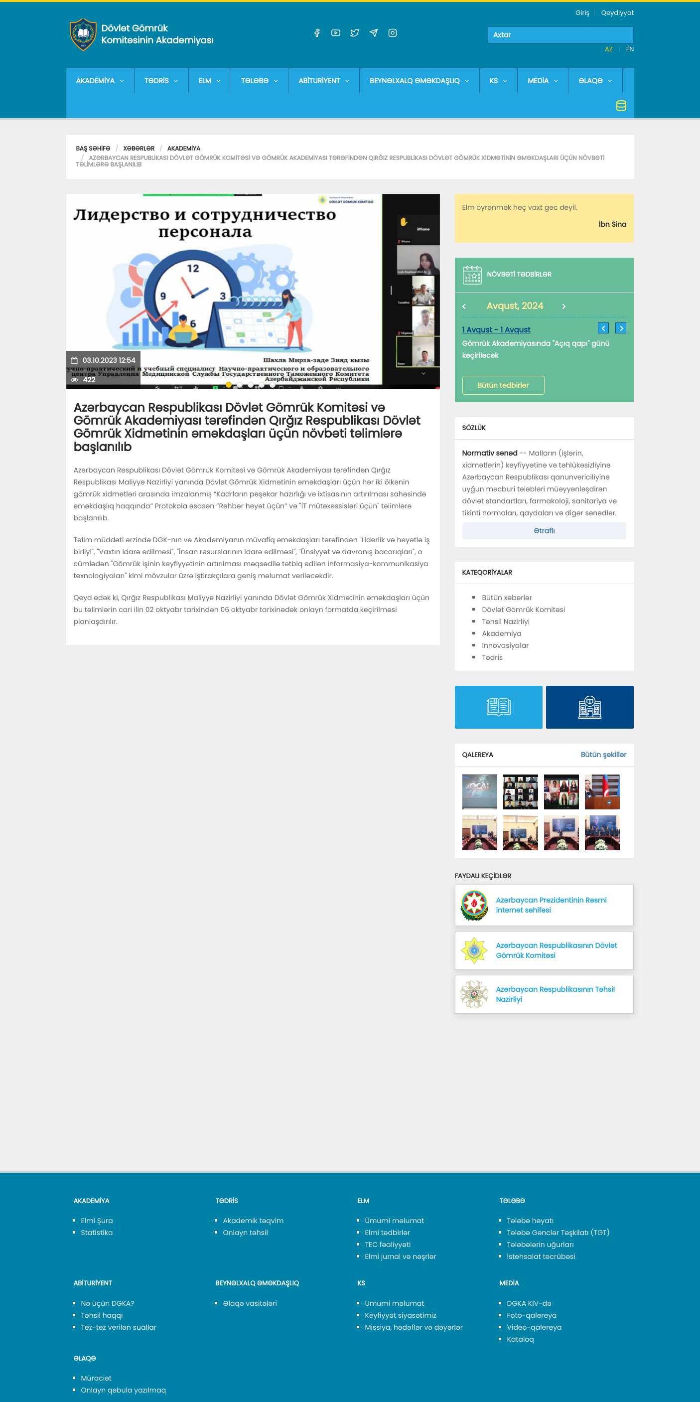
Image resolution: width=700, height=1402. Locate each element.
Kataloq (520, 1339)
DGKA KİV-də (529, 1303)
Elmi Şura (97, 1221)
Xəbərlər (138, 149)
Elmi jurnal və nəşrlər (400, 1256)
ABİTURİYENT (323, 81)
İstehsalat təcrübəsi (541, 1256)
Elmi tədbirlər (388, 1233)
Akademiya (183, 149)
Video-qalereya (534, 1327)
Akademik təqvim (253, 1221)
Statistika (97, 1233)
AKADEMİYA (100, 81)
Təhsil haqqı (102, 1315)
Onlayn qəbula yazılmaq (123, 1390)
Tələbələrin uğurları (540, 1244)
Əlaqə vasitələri (250, 1303)
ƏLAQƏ (595, 81)
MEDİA (543, 81)
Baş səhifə (93, 149)
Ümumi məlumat (394, 1221)
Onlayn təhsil (245, 1233)
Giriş (582, 12)
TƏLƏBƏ (259, 81)
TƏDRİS (161, 81)
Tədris (492, 657)
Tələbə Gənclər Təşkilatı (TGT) (558, 1233)
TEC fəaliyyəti (388, 1244)
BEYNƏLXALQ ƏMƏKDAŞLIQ (419, 81)
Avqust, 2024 (515, 306)
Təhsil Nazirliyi (506, 621)
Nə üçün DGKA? (108, 1303)
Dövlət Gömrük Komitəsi (523, 610)
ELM (210, 81)
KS (499, 81)
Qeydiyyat (617, 12)
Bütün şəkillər (604, 755)
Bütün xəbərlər (507, 598)
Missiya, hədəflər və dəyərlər (414, 1327)
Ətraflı (544, 531)
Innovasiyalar (505, 645)
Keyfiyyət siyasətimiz (400, 1315)
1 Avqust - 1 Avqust (496, 330)
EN (630, 49)
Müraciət (96, 1378)
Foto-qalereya (532, 1315)
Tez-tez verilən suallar (119, 1327)
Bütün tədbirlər (503, 385)
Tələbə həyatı (530, 1221)
